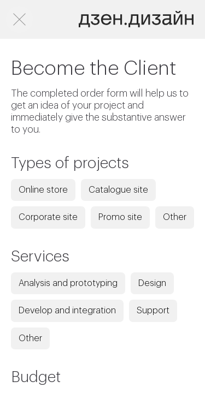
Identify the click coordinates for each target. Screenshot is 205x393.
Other (174, 217)
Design (152, 283)
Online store (43, 190)
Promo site (120, 217)
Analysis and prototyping (68, 283)
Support (153, 310)
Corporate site (48, 217)
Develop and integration (67, 310)
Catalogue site (118, 190)
